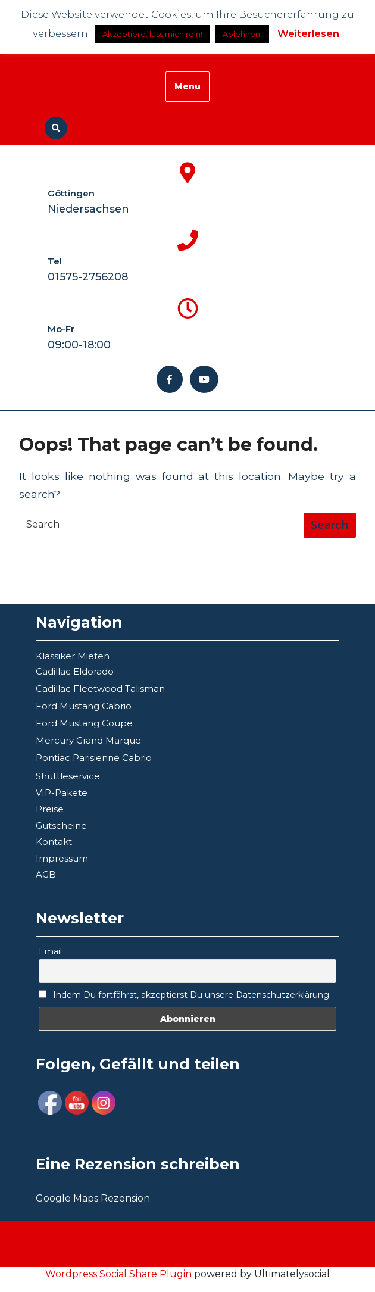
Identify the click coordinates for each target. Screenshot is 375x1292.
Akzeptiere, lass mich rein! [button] (152, 34)
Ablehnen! (242, 34)
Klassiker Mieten (73, 655)
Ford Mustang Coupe (84, 723)
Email (50, 951)
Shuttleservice (68, 776)
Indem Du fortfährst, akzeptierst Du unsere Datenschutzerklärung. (185, 995)
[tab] (330, 525)
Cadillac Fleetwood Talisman (100, 688)
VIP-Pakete (62, 792)
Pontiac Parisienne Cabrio (94, 757)
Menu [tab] (187, 86)
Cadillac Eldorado (75, 671)
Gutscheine (61, 825)
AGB (46, 874)
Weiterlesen (308, 33)
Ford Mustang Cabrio (84, 705)
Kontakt (54, 841)
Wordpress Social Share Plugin (119, 1273)
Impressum (62, 858)
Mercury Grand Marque (88, 740)
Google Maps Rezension (93, 1198)
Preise (50, 808)
